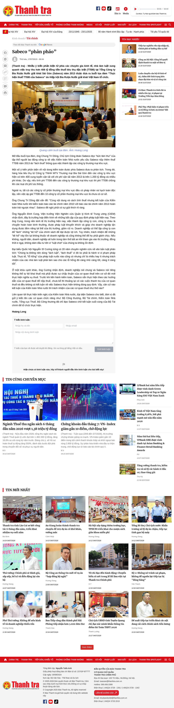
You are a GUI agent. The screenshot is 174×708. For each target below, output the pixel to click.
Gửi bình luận (103, 349)
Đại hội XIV (31, 32)
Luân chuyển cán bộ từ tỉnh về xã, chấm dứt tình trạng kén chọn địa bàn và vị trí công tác (152, 76)
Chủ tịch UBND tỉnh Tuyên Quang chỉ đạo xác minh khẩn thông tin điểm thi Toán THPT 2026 (107, 624)
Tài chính (32, 38)
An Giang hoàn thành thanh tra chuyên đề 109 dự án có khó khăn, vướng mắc (64, 529)
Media (89, 25)
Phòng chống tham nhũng (70, 25)
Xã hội (98, 25)
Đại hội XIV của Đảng (53, 32)
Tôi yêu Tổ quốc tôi (161, 32)
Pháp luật (109, 25)
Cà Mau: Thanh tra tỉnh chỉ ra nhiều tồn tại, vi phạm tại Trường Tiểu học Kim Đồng (152, 93)
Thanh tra (26, 25)
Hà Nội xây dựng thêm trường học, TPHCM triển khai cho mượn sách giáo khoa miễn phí (107, 529)
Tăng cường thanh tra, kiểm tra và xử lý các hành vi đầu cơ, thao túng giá (152, 469)
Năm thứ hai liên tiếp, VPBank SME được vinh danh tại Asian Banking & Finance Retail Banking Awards (150, 443)
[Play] (135, 9)
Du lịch (132, 25)
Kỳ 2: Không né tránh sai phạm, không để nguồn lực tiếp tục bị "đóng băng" (149, 576)
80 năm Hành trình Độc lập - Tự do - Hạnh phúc (123, 32)
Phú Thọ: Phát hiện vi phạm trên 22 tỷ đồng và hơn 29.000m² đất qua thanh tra (153, 110)
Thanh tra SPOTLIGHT (150, 25)
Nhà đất (122, 25)
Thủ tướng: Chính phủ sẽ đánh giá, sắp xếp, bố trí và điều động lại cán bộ (21, 576)
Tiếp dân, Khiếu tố (44, 25)
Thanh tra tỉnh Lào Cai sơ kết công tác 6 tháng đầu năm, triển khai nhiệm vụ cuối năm (21, 529)
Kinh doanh (18, 38)
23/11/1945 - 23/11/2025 (82, 32)
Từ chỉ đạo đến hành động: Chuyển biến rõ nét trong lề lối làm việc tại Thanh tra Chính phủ (107, 576)
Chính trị (14, 25)
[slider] (147, 9)
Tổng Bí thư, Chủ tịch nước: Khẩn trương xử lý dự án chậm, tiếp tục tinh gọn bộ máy (150, 529)
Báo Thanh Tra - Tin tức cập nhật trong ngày (27, 10)
